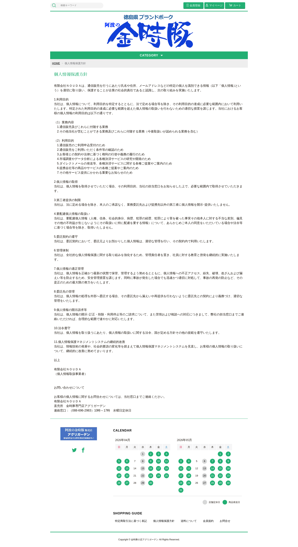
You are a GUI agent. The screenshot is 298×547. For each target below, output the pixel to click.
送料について (189, 521)
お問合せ (225, 521)
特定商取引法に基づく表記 (131, 521)
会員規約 (208, 521)
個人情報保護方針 (163, 521)
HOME (56, 63)
